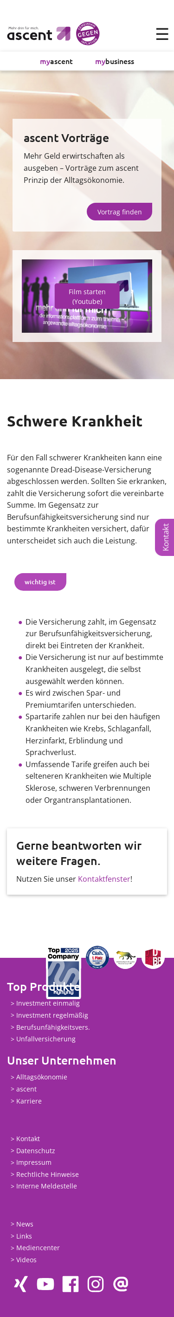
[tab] (40, 581)
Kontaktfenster (104, 879)
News (24, 1224)
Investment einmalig (48, 1003)
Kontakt (165, 537)
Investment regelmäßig (52, 1015)
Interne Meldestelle (46, 1186)
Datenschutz (35, 1150)
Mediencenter (38, 1248)
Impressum (34, 1162)
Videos (26, 1259)
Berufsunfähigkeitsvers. (53, 1027)
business (114, 61)
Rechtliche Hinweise (47, 1174)
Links (24, 1236)
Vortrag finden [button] (119, 211)
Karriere (29, 1101)
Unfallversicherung (46, 1039)
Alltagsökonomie (41, 1077)
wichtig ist (40, 581)
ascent (56, 61)
